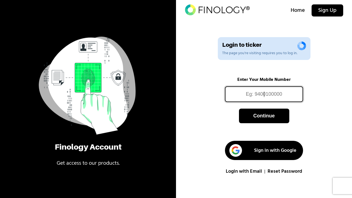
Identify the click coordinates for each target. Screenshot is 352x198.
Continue (264, 116)
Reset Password (285, 171)
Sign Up (327, 10)
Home (298, 10)
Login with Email (244, 171)
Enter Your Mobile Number (264, 80)
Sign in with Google (262, 150)
